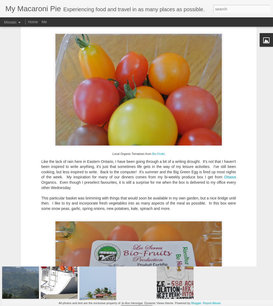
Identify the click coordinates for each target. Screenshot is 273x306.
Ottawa (230, 142)
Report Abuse (212, 303)
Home (33, 22)
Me (44, 22)
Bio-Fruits (158, 119)
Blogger (196, 303)
